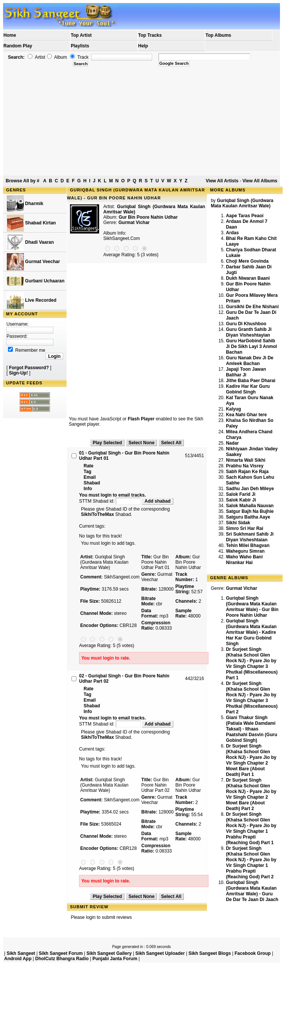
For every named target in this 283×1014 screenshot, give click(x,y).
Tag (87, 471)
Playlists (80, 46)
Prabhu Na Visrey (244, 466)
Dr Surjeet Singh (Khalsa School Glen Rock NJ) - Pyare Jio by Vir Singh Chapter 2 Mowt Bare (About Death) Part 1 (251, 760)
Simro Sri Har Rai (244, 528)
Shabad (92, 483)
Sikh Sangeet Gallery (108, 953)
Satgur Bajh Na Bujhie (250, 511)
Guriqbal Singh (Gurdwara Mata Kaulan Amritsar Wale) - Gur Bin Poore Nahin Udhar (252, 607)
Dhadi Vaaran (30, 242)
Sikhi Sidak (238, 522)
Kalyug (233, 409)
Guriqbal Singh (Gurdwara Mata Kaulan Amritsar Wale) (242, 203)
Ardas (232, 232)
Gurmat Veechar (33, 261)
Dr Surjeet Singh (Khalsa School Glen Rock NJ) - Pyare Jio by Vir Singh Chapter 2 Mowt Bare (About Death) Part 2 (251, 794)
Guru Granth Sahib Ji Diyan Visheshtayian (249, 332)
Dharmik (25, 203)
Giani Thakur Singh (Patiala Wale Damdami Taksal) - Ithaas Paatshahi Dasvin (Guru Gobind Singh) (251, 729)
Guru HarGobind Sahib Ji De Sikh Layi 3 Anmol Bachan (251, 346)
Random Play (17, 46)
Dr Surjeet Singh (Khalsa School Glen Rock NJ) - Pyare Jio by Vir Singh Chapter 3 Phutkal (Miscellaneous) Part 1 (252, 663)
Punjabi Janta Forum (114, 958)
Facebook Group (253, 953)
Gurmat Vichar (133, 222)
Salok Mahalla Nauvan (250, 505)
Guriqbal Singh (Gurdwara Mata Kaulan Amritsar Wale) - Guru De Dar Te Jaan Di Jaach (252, 891)
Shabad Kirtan (31, 223)
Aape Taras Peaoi (244, 215)
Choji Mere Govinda (247, 261)
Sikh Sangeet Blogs (209, 953)
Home (9, 35)
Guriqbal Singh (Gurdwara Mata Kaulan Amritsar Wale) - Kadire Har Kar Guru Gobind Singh (251, 632)
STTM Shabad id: (110, 501)
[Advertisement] (141, 121)
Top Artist (81, 35)
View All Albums (260, 180)
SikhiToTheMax (97, 514)
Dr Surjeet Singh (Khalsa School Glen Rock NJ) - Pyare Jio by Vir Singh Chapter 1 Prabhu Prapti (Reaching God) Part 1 (251, 828)
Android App (17, 958)
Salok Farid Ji (240, 494)
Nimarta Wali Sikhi (245, 460)
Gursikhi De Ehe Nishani (252, 306)
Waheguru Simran (245, 551)
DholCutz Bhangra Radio (62, 958)
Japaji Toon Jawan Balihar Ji (246, 372)
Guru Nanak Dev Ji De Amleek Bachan (249, 360)
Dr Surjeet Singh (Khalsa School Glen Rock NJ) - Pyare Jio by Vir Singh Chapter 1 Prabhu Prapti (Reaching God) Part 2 (251, 862)
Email (90, 477)
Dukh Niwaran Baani (248, 278)
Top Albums (218, 35)
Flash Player (141, 419)
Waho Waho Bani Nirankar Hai (244, 559)
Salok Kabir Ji (241, 500)
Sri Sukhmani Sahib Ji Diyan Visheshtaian (250, 536)
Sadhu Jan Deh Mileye (250, 488)
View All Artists (222, 180)
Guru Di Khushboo (246, 323)
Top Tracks (150, 35)
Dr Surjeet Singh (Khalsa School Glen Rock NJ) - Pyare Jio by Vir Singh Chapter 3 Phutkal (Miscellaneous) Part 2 (252, 698)
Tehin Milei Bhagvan (247, 545)
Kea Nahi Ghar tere (246, 414)
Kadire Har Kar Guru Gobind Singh (248, 389)
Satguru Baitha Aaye (248, 517)
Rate (88, 466)
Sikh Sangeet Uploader (160, 953)
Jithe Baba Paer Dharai (250, 380)
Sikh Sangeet (20, 953)
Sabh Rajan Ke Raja (247, 471)
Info (88, 488)
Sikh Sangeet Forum (61, 953)
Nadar (232, 443)
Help (143, 46)
